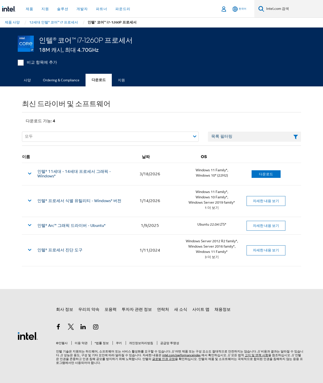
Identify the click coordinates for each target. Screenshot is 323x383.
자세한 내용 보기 (266, 201)
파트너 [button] (101, 9)
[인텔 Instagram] (96, 327)
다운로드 (99, 80)
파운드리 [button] (122, 9)
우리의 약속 (88, 309)
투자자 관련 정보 (137, 309)
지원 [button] (45, 9)
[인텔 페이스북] (58, 327)
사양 (27, 80)
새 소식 (180, 309)
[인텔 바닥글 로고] (28, 335)
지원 (121, 80)
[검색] (261, 9)
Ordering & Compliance (61, 80)
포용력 (110, 309)
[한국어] (239, 9)
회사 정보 (64, 309)
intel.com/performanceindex (181, 355)
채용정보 (222, 309)
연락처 (163, 309)
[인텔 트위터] (71, 327)
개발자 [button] (82, 9)
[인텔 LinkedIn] (83, 327)
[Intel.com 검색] (293, 9)
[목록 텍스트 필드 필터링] (254, 137)
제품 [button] (29, 9)
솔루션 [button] (62, 9)
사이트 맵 (200, 309)
